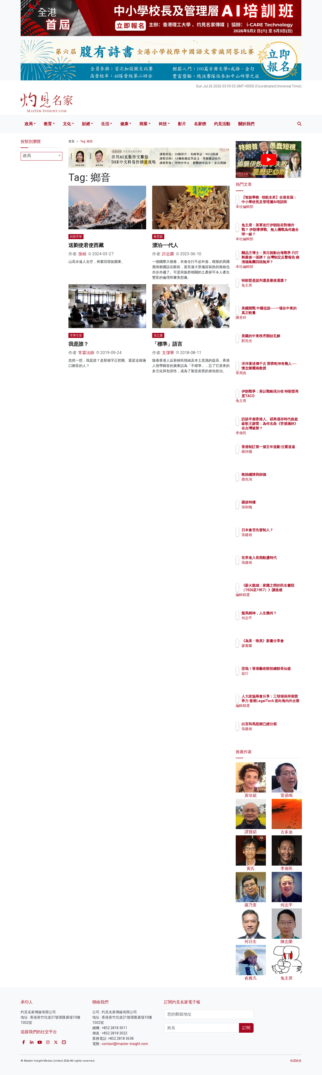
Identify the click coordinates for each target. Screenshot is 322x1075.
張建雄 (276, 539)
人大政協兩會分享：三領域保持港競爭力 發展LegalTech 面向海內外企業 (285, 705)
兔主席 (276, 290)
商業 (143, 123)
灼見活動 (222, 123)
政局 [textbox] (27, 155)
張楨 (82, 253)
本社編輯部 (280, 211)
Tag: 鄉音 (86, 141)
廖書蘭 (276, 650)
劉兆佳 (276, 345)
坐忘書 (158, 335)
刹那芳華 (76, 236)
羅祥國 (276, 456)
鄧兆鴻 (276, 479)
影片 (182, 123)
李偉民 (276, 433)
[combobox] (41, 156)
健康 (124, 123)
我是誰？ (78, 344)
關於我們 (246, 123)
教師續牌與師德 (283, 474)
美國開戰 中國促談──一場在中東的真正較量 (284, 312)
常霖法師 (86, 352)
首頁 (71, 141)
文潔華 (168, 352)
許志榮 (168, 253)
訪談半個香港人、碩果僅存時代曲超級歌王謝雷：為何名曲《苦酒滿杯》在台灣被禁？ (285, 428)
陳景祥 (276, 322)
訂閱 (246, 1027)
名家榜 (200, 123)
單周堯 (276, 377)
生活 (105, 123)
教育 (48, 123)
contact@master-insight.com (125, 1044)
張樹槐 (276, 507)
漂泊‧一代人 (165, 245)
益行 (274, 678)
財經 (86, 123)
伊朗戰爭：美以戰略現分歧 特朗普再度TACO (285, 395)
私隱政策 (295, 1060)
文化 (67, 123)
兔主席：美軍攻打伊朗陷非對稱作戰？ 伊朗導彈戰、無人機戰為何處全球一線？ (285, 234)
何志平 (276, 622)
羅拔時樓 (278, 502)
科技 (163, 123)
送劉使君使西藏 (86, 245)
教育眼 (158, 236)
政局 (29, 123)
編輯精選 (278, 599)
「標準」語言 (167, 344)
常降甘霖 (76, 335)
